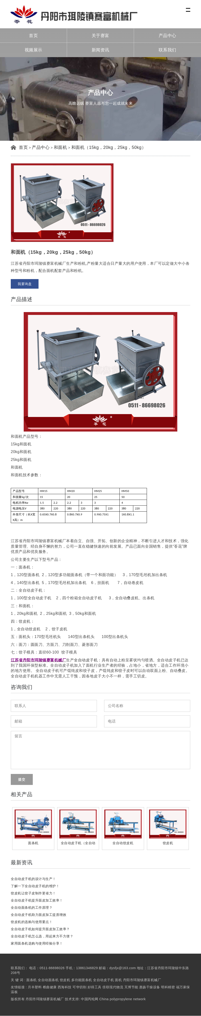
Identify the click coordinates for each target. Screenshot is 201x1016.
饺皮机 (65, 980)
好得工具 (94, 987)
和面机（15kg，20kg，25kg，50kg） (108, 147)
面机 (118, 980)
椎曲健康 (50, 987)
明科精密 (168, 987)
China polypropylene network (122, 999)
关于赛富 (100, 35)
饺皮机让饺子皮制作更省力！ (33, 893)
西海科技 (65, 987)
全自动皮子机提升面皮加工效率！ (37, 901)
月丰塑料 (35, 987)
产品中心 (167, 35)
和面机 (60, 147)
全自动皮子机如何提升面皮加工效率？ (40, 929)
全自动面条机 (48, 980)
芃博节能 (131, 987)
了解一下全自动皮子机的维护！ (35, 886)
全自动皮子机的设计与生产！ (33, 879)
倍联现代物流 (112, 987)
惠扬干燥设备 (149, 987)
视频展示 (33, 50)
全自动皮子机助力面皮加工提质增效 (38, 915)
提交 (21, 780)
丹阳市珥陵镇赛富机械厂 (142, 980)
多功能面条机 (81, 980)
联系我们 (167, 50)
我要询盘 (25, 284)
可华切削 (79, 987)
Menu (188, 7)
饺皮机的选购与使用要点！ (31, 922)
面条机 (31, 980)
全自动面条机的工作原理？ (31, 908)
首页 (33, 35)
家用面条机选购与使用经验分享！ (37, 944)
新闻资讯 (100, 50)
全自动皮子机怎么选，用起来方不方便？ (42, 936)
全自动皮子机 (86, 660)
